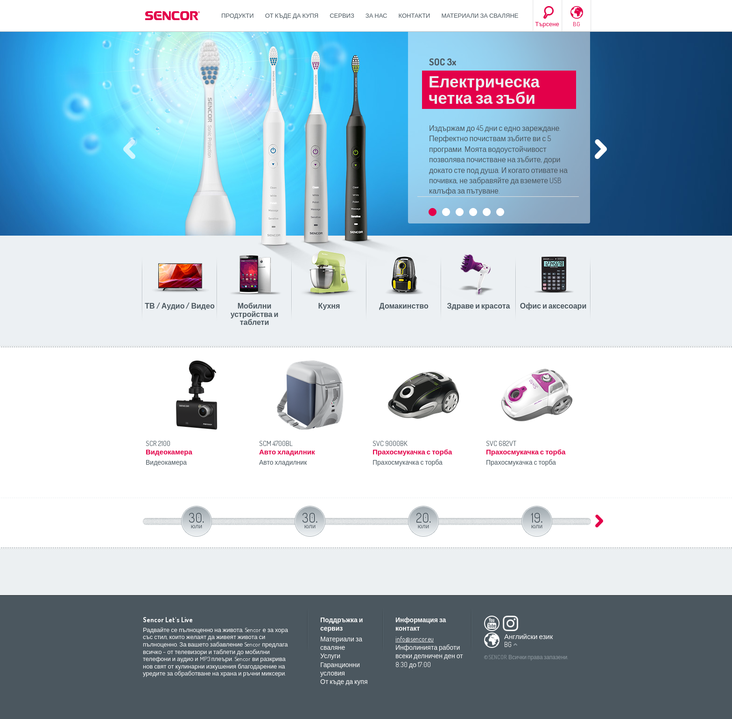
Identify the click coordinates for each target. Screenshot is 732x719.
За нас (376, 15)
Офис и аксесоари (553, 305)
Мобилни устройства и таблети (255, 314)
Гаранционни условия (340, 669)
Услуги (330, 656)
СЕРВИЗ (342, 15)
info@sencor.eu (414, 639)
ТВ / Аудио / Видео (179, 305)
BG (576, 24)
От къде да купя (292, 15)
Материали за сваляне (479, 15)
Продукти (237, 15)
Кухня (329, 305)
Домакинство (403, 305)
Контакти (414, 15)
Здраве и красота (478, 305)
